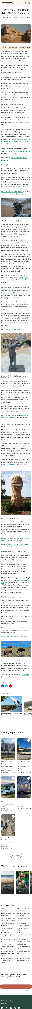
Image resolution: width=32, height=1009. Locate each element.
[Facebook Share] (2, 685)
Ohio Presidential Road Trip (9, 518)
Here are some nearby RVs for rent (12, 191)
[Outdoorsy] (7, 3)
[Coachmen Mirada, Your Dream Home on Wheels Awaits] (8, 832)
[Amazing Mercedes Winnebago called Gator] (8, 794)
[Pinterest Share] (10, 685)
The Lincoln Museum (21, 187)
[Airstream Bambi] (24, 793)
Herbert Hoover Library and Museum (19, 151)
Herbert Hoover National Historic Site (12, 104)
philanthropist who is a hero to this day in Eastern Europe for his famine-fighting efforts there (15, 141)
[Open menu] (27, 3)
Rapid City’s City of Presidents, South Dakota (15, 287)
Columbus (22, 544)
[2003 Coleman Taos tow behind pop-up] (8, 756)
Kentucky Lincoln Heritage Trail (10, 165)
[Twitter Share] (6, 685)
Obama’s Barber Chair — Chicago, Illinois (14, 551)
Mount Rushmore (6, 293)
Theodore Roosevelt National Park (11, 597)
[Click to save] (13, 740)
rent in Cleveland (11, 544)
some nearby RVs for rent (15, 329)
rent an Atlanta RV (9, 464)
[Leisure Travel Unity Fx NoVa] (24, 756)
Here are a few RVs (7, 637)
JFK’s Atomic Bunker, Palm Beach (11, 221)
